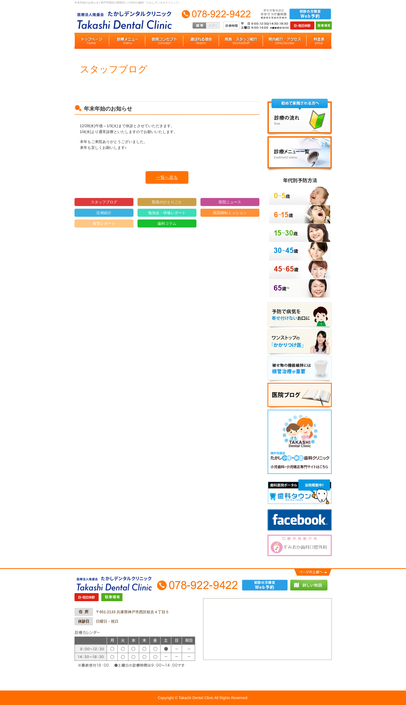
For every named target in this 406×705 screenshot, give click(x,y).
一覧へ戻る (167, 177)
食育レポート (104, 223)
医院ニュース (230, 202)
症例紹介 (103, 213)
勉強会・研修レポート (167, 213)
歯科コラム (167, 223)
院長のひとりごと (167, 202)
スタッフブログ (104, 202)
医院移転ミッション (230, 213)
